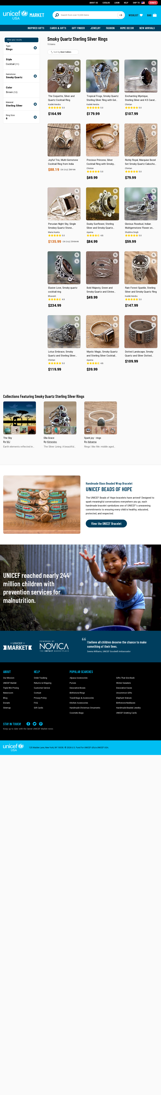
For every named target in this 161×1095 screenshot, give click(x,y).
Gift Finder (78, 28)
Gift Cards (38, 707)
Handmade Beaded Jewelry (128, 707)
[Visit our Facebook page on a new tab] (28, 724)
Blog (5, 697)
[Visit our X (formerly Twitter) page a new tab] (35, 724)
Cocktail (12, 64)
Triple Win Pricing (11, 687)
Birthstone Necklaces (125, 702)
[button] (76, 63)
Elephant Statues (124, 697)
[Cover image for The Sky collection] (19, 417)
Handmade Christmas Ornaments (85, 707)
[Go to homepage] (23, 15)
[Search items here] (85, 15)
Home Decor (127, 28)
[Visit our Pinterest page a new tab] (41, 724)
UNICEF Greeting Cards (126, 712)
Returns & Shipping (42, 683)
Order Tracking (40, 677)
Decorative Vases (124, 687)
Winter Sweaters (123, 683)
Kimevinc (52, 442)
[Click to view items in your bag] (152, 15)
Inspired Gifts (36, 28)
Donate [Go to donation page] (153, 2)
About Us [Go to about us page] (94, 2)
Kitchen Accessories (79, 702)
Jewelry (95, 28)
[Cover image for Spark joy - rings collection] (100, 417)
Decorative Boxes (77, 687)
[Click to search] (120, 15)
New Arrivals (147, 28)
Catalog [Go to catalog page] (106, 2)
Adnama (92, 442)
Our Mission (8, 677)
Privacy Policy (40, 697)
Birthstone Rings (77, 692)
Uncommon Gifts (124, 692)
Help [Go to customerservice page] (126, 2)
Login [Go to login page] (116, 2)
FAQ (36, 702)
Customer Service (42, 687)
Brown (11, 92)
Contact (37, 692)
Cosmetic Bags (77, 712)
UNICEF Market (9, 683)
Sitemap (7, 707)
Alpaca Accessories (79, 677)
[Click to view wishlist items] (136, 15)
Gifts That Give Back (125, 677)
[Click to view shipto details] (139, 3)
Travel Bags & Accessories (82, 697)
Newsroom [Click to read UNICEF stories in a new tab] (8, 692)
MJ (8, 442)
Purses (73, 683)
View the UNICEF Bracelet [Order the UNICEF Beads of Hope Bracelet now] (106, 523)
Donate (6, 702)
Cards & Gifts (58, 28)
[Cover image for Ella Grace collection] (60, 417)
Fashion (110, 28)
